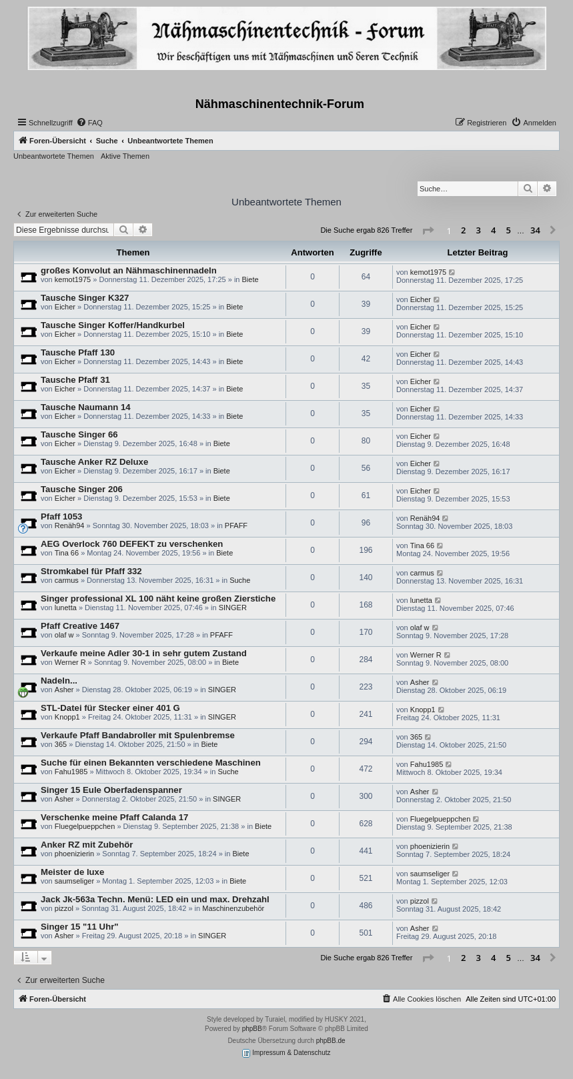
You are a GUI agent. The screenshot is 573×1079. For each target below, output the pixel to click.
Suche (239, 580)
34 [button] (535, 230)
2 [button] (463, 230)
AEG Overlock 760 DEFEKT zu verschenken (132, 544)
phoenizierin (74, 854)
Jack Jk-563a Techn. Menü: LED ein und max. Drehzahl (155, 899)
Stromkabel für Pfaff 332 (91, 571)
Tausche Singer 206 (82, 489)
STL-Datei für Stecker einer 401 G (110, 708)
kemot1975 (73, 279)
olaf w (64, 635)
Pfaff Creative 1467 (80, 626)
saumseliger (74, 881)
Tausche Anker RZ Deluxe (94, 462)
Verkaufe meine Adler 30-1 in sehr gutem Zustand (144, 653)
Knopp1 (67, 717)
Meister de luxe (72, 872)
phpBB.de (331, 1040)
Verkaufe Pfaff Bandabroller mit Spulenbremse (138, 735)
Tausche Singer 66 (79, 434)
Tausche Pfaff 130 (78, 352)
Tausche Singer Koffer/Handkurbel (113, 325)
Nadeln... (59, 681)
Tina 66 (67, 553)
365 (61, 744)
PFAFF (236, 525)
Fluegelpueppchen (85, 826)
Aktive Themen (125, 156)
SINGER (233, 608)
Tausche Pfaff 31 (75, 380)
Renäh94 (70, 525)
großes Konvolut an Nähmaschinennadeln (129, 270)
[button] (428, 231)
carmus (67, 580)
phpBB (252, 1028)
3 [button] (478, 230)
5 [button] (508, 230)
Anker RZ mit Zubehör (87, 845)
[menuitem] (89, 123)
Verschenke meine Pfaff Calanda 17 (114, 817)
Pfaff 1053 (61, 516)
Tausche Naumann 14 (86, 407)
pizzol (64, 908)
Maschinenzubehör (233, 908)
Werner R (70, 662)
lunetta (66, 608)
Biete (250, 279)
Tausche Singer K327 (85, 298)
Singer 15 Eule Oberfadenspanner (111, 790)
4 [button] (493, 230)
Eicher (65, 307)
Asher (64, 690)
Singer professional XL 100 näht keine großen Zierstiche (158, 599)
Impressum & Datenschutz (286, 1053)
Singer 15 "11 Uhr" (80, 927)
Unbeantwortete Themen (53, 156)
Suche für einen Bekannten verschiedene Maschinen (151, 763)
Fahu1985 (71, 772)
